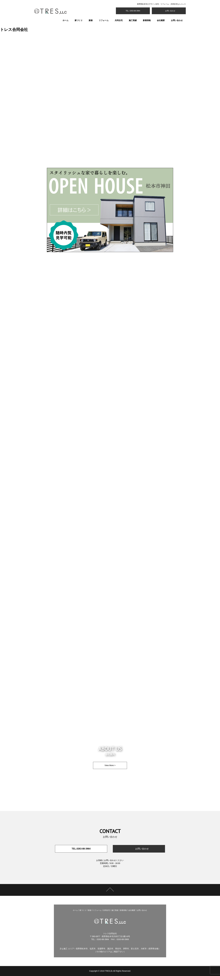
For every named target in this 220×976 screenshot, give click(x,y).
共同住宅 (119, 20)
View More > (110, 765)
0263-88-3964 (103, 939)
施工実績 (133, 20)
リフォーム (104, 20)
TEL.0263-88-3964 (81, 849)
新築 (91, 20)
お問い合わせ (170, 11)
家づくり (78, 20)
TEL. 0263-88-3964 (133, 11)
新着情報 (147, 20)
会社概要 (161, 20)
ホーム (65, 20)
